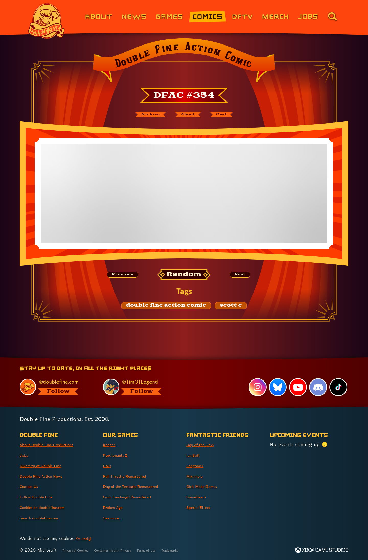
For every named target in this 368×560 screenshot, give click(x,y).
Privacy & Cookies (80, 550)
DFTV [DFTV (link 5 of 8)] (242, 16)
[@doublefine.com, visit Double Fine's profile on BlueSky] (55, 386)
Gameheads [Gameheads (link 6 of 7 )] (200, 497)
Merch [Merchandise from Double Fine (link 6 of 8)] (275, 16)
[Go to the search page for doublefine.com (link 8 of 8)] (332, 16)
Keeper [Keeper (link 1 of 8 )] (111, 444)
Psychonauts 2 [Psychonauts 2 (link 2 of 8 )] (120, 455)
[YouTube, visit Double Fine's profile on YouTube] (297, 387)
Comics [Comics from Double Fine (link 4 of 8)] (207, 16)
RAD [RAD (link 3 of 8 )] (108, 465)
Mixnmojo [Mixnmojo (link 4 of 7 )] (198, 476)
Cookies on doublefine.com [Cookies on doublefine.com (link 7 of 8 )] (51, 507)
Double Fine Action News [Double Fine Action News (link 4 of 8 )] (49, 476)
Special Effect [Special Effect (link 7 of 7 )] (202, 507)
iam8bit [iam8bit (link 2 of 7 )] (195, 455)
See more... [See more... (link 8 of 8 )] (116, 517)
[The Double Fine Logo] (46, 21)
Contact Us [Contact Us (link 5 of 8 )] (32, 486)
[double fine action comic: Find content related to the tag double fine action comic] (166, 308)
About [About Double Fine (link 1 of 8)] (98, 16)
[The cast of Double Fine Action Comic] (234, 116)
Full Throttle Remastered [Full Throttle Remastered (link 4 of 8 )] (132, 476)
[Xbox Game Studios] (321, 550)
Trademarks (206, 550)
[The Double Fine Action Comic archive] (139, 116)
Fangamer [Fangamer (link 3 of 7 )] (198, 465)
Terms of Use (176, 550)
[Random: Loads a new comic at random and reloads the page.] (184, 277)
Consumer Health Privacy (131, 550)
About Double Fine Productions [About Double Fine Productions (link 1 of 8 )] (57, 444)
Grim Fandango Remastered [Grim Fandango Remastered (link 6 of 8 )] (136, 497)
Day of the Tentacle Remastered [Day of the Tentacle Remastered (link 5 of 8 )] (141, 486)
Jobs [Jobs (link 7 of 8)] (308, 16)
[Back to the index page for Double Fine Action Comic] (184, 62)
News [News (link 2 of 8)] (134, 16)
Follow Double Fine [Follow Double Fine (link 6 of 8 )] (42, 497)
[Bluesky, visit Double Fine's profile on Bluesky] (276, 387)
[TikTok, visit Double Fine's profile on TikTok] (338, 387)
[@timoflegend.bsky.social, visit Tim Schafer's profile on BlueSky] (139, 386)
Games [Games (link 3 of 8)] (169, 16)
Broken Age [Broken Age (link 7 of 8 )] (117, 507)
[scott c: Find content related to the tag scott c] (231, 308)
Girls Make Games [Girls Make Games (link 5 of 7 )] (207, 486)
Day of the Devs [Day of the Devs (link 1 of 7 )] (205, 444)
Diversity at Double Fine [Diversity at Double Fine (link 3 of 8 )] (48, 465)
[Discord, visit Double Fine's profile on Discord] (317, 387)
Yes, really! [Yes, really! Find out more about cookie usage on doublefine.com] (86, 538)
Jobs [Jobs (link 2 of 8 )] (25, 455)
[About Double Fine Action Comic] (189, 116)
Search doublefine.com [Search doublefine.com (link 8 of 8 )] (46, 517)
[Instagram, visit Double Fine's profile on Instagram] (255, 387)
